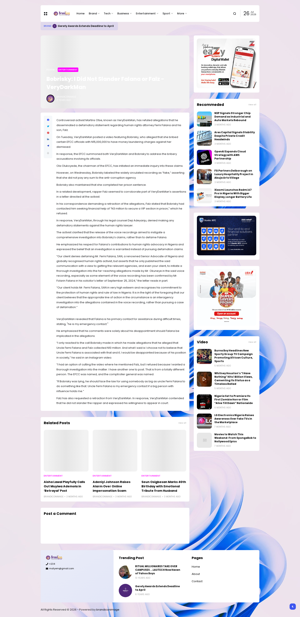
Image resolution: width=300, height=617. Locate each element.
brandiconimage (107, 610)
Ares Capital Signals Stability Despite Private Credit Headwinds (234, 136)
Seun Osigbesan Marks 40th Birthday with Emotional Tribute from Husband (163, 486)
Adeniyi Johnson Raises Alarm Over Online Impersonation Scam (111, 486)
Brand (93, 13)
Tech (107, 13)
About (196, 574)
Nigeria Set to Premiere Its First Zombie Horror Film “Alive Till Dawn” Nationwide (233, 399)
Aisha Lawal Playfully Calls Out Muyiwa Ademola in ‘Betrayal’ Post (64, 486)
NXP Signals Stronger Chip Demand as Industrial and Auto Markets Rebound (232, 117)
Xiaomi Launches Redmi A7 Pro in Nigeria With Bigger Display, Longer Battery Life (233, 193)
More (180, 13)
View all (182, 422)
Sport (166, 13)
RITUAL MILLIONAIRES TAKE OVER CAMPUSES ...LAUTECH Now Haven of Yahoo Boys (157, 570)
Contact (197, 581)
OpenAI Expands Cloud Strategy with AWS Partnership (230, 155)
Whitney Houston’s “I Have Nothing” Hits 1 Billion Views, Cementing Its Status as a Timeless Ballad (233, 379)
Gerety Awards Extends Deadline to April (86, 26)
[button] (48, 153)
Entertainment (146, 13)
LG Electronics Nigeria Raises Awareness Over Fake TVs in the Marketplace (234, 419)
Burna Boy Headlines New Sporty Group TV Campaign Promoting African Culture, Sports (233, 356)
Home (80, 13)
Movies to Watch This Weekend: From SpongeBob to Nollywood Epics (235, 438)
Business (123, 13)
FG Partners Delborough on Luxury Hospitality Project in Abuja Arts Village (233, 174)
